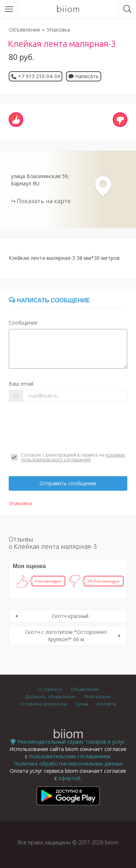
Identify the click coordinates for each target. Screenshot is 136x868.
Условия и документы (43, 704)
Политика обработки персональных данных (68, 763)
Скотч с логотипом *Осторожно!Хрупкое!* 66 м (66, 635)
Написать (84, 76)
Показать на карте (44, 201)
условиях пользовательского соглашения (73, 457)
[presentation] (64, 427)
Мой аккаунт (98, 697)
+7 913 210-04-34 (39, 76)
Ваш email (21, 383)
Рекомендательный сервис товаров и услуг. (68, 741)
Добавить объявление (50, 697)
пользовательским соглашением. (70, 756)
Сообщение (23, 322)
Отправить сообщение (68, 483)
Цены (82, 704)
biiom (68, 9)
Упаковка (58, 29)
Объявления (24, 29)
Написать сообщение (49, 300)
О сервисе (50, 689)
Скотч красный (70, 615)
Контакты (106, 704)
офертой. (70, 778)
